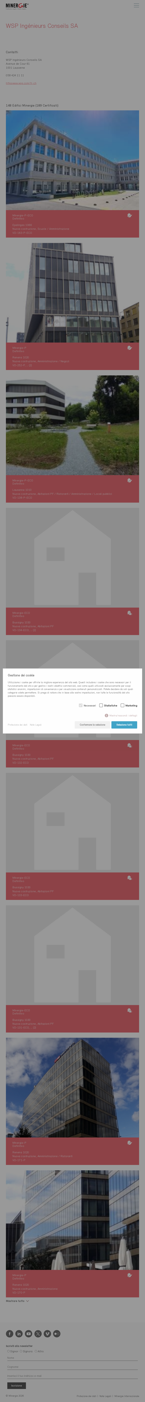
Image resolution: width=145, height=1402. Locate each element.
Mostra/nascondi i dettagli (123, 715)
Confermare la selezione (92, 725)
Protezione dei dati (18, 725)
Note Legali (36, 725)
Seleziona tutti (124, 725)
